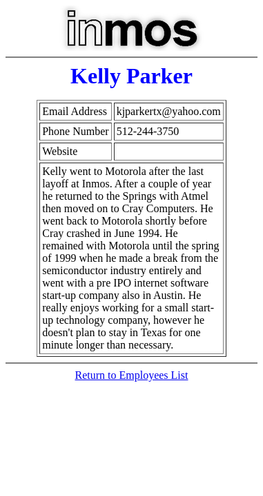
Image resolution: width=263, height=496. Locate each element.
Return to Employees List (131, 375)
